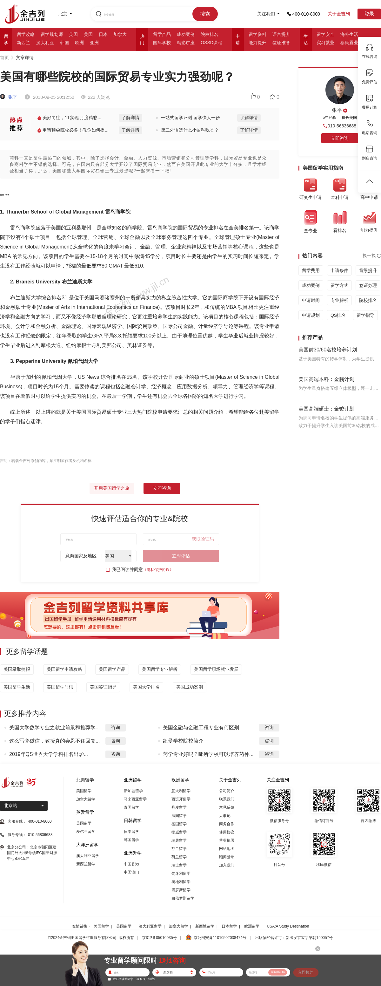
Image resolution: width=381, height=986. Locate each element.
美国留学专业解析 (159, 669)
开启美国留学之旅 (112, 488)
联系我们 (226, 799)
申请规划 (311, 315)
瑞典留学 (179, 840)
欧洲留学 (251, 926)
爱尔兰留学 (85, 831)
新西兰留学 (85, 864)
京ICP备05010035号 (159, 937)
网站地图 (226, 849)
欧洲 (79, 42)
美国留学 (83, 791)
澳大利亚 (45, 42)
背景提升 (368, 270)
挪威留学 (179, 832)
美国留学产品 (112, 669)
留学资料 (257, 34)
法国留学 (179, 815)
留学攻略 (26, 34)
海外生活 (349, 34)
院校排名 (209, 34)
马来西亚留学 (135, 799)
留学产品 (162, 34)
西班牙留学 (180, 799)
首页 (4, 57)
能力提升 (257, 42)
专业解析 (339, 300)
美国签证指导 (103, 687)
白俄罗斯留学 (182, 898)
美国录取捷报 (16, 669)
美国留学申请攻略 (64, 669)
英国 (73, 34)
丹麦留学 (179, 807)
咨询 (115, 727)
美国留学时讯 (60, 687)
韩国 (64, 42)
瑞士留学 (179, 865)
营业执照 (226, 840)
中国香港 (131, 864)
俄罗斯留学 (180, 890)
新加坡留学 (133, 791)
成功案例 (186, 34)
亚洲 (94, 42)
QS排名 (338, 315)
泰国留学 (131, 807)
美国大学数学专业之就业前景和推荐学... (54, 727)
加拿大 (120, 34)
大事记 (225, 815)
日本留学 (131, 831)
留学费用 (311, 270)
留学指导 (365, 315)
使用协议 (226, 832)
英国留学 (83, 823)
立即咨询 (162, 488)
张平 (8, 96)
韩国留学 (131, 840)
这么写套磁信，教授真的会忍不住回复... (54, 741)
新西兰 (23, 42)
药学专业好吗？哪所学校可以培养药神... (208, 754)
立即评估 (181, 555)
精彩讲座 (186, 42)
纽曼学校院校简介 (183, 741)
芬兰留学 (179, 849)
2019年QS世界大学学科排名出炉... (48, 754)
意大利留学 (180, 791)
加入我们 (226, 865)
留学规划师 (52, 34)
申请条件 (339, 270)
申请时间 (311, 300)
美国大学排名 (146, 687)
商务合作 (226, 824)
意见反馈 (226, 807)
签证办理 (368, 285)
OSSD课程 (211, 42)
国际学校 (162, 42)
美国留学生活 (16, 687)
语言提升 (281, 34)
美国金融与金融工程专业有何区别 (201, 727)
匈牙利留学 (180, 873)
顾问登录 (226, 857)
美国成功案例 (189, 687)
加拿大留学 (85, 799)
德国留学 (179, 824)
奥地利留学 (180, 882)
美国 (88, 34)
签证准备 (281, 42)
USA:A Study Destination (288, 926)
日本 (103, 34)
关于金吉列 (339, 13)
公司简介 (226, 791)
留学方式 (339, 285)
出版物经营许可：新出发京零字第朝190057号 (294, 937)
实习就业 (325, 42)
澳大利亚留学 (87, 855)
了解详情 (130, 117)
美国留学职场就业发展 (216, 669)
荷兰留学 (179, 857)
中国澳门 (131, 872)
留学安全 (325, 34)
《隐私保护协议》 (158, 570)
